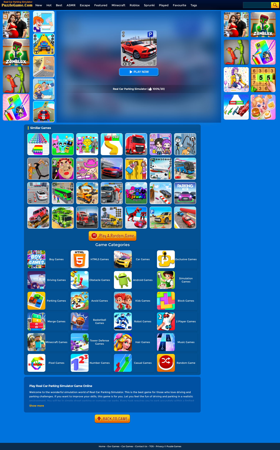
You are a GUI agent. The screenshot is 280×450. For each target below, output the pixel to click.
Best (59, 5)
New (38, 5)
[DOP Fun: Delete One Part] (136, 159)
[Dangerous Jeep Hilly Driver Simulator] (38, 208)
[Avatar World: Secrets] (161, 134)
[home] (17, 5)
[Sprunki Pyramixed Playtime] (136, 183)
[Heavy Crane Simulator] (112, 208)
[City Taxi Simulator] (112, 183)
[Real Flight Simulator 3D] (161, 159)
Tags (194, 5)
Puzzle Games (174, 446)
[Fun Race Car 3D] (185, 208)
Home (102, 446)
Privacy (160, 446)
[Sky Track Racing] (161, 183)
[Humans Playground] (38, 159)
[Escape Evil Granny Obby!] (63, 159)
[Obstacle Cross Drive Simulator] (136, 134)
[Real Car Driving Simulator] (112, 159)
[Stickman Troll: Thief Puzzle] (185, 134)
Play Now (139, 72)
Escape (85, 5)
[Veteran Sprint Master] (43, 34)
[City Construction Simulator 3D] (87, 183)
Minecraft (118, 5)
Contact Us (141, 446)
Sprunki (149, 5)
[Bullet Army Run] (112, 134)
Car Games (127, 446)
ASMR (71, 5)
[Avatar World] (87, 159)
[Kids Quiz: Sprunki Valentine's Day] (87, 134)
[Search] (257, 5)
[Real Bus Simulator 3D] (63, 183)
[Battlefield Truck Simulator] (87, 208)
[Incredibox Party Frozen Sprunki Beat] (63, 134)
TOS (151, 446)
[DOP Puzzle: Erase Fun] (43, 79)
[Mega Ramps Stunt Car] (43, 102)
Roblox (135, 5)
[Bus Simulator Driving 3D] (185, 159)
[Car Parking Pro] (185, 183)
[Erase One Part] (43, 12)
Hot (49, 5)
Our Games (113, 446)
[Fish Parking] (38, 183)
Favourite (179, 5)
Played (164, 5)
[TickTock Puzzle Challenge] (43, 57)
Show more (36, 405)
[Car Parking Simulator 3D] (161, 208)
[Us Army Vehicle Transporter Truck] (63, 208)
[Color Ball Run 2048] (38, 134)
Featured (100, 5)
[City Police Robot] (136, 208)
